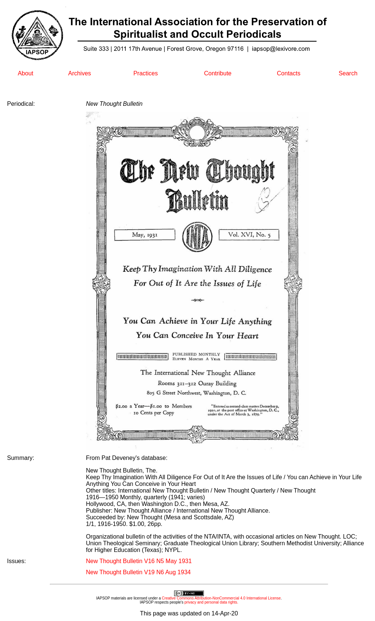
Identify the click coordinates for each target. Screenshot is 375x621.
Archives (79, 73)
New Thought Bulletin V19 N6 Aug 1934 (138, 572)
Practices (145, 73)
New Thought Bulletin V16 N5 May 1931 (139, 561)
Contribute (217, 73)
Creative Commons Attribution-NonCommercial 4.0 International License (221, 598)
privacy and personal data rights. (211, 602)
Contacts (288, 73)
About (25, 73)
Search (348, 73)
